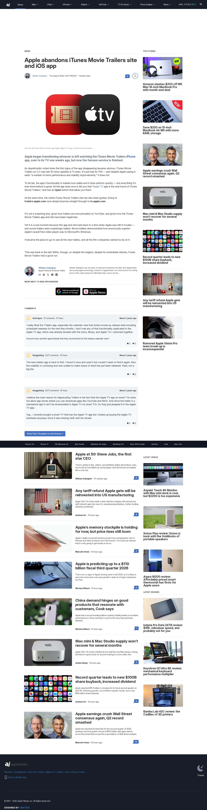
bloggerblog (38, 355)
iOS (39, 171)
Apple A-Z (50, 772)
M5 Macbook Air (62, 444)
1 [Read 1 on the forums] (136, 628)
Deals (41, 772)
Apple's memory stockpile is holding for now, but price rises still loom (106, 529)
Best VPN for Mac (137, 444)
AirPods (104, 4)
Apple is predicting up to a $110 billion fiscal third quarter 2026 (102, 566)
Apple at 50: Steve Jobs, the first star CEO (103, 456)
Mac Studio (79, 444)
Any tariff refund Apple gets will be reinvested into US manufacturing (105, 492)
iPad (50, 4)
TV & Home (124, 4)
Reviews (8, 772)
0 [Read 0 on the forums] (136, 478)
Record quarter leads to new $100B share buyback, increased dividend (106, 679)
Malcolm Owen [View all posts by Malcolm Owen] (82, 552)
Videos (60, 772)
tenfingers (38, 318)
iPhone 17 (44, 444)
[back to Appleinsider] (8, 5)
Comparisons (20, 772)
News (20, 4)
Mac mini (178, 444)
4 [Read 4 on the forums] (136, 514)
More (167, 4)
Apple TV (98, 186)
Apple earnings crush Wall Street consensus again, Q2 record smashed (103, 718)
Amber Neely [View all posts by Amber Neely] (81, 663)
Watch (85, 4)
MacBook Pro (118, 444)
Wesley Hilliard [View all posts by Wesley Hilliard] (82, 588)
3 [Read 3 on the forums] (136, 662)
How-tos (32, 772)
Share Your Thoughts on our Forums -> (45, 434)
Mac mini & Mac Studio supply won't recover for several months (106, 643)
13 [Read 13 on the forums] (136, 742)
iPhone (67, 4)
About (127, 318)
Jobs (67, 772)
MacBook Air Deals (98, 444)
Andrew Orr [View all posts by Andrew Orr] (80, 515)
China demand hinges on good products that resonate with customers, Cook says (101, 604)
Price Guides (147, 4)
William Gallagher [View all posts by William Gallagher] (83, 479)
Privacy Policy (78, 772)
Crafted (24, 807)
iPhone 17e (29, 444)
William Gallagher (39, 76)
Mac (35, 4)
